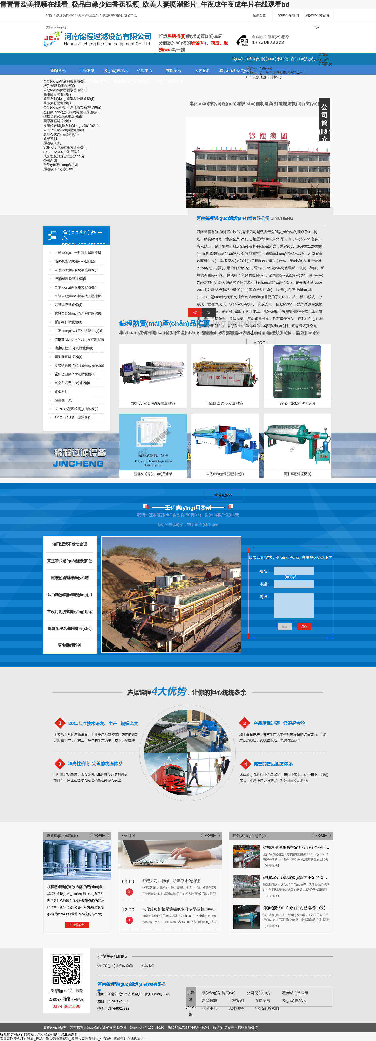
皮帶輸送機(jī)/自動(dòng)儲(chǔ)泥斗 (71, 126)
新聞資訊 (58, 71)
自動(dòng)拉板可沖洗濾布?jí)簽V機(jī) (72, 107)
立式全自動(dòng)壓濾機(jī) (63, 130)
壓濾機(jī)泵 (52, 143)
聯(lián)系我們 (288, 15)
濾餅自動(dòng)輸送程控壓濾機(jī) (68, 99)
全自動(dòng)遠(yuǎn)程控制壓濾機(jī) (72, 112)
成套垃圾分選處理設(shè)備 (64, 156)
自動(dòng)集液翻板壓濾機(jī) (65, 81)
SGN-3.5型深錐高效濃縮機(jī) (65, 147)
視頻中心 (144, 71)
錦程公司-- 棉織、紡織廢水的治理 (171, 881)
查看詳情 (77, 925)
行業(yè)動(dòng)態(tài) (60, 165)
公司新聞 (50, 160)
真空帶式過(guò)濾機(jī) (61, 134)
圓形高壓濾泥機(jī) (57, 121)
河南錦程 (147, 966)
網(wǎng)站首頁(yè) (317, 17)
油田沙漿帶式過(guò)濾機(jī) (76, 261)
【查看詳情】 (271, 866)
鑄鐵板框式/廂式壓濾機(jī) (62, 116)
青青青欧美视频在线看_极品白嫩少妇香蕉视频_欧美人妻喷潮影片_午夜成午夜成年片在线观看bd (145, 4)
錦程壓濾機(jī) (248, 1027)
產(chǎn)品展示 (304, 59)
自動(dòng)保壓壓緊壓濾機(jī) (65, 90)
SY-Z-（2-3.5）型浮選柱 (61, 152)
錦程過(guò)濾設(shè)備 (115, 966)
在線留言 (259, 15)
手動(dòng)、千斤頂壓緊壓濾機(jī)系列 (275, 73)
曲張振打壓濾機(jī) (57, 103)
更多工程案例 (69, 645)
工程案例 (87, 71)
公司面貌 (325, 64)
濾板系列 (50, 139)
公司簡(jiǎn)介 (259, 993)
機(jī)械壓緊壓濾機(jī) (59, 86)
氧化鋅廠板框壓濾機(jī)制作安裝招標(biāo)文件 (182, 909)
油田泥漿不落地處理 (69, 544)
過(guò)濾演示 (115, 71)
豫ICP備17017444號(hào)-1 (188, 1027)
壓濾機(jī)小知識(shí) (58, 169)
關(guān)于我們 (274, 59)
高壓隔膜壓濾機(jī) (57, 94)
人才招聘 (202, 71)
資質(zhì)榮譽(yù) (259, 68)
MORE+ (210, 835)
